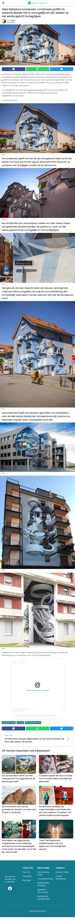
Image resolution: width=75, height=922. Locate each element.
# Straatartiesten (33, 722)
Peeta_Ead (38, 652)
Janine (13, 20)
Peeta (3, 154)
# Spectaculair (8, 722)
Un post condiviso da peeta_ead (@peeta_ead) (27, 715)
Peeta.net (12, 655)
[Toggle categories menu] (3, 3)
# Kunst (20, 722)
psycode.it (26, 880)
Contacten (27, 876)
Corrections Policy (45, 879)
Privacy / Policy (62, 872)
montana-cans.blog (10, 100)
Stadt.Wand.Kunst (35, 90)
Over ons (26, 872)
